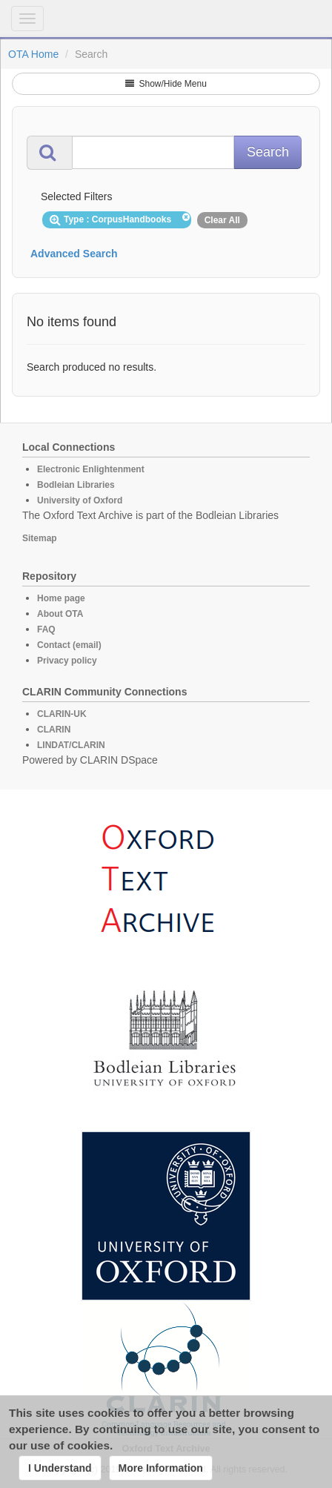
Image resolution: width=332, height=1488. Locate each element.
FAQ (46, 629)
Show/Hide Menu (166, 84)
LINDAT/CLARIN (71, 745)
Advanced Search (74, 253)
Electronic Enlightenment (91, 469)
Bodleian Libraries (76, 485)
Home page (61, 598)
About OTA (60, 614)
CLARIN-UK (62, 714)
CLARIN (53, 729)
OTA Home (33, 54)
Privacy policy (67, 660)
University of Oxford (79, 500)
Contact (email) (69, 645)
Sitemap (39, 538)
